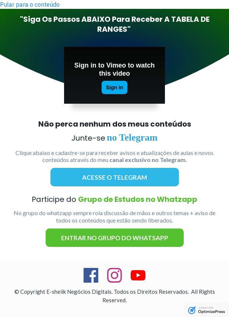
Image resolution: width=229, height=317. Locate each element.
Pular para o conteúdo (30, 4)
